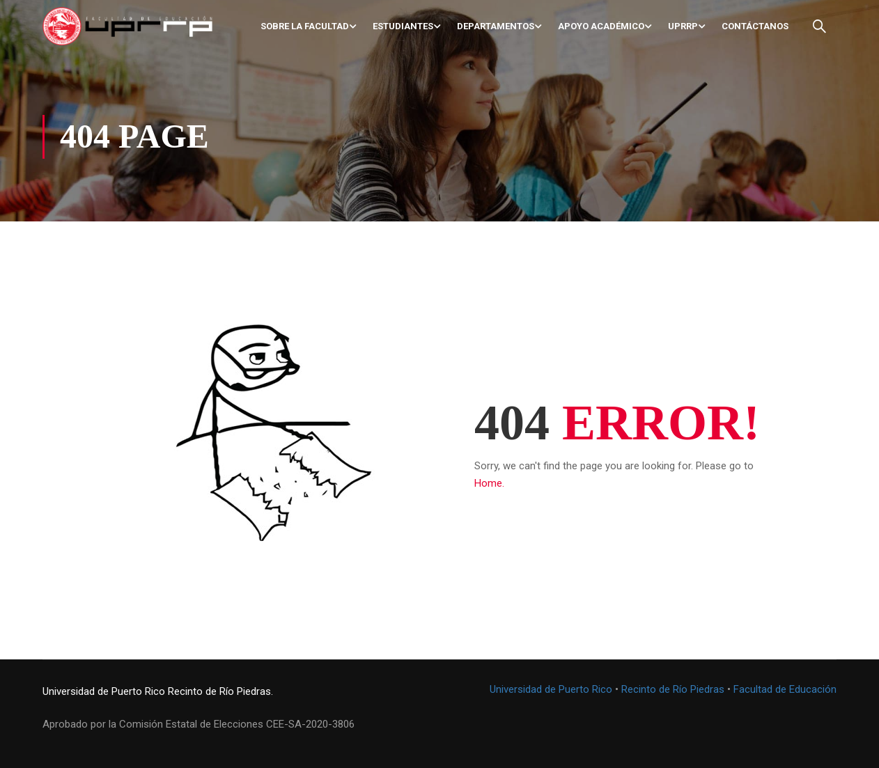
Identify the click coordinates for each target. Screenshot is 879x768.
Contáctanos (755, 26)
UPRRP (683, 26)
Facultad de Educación (785, 689)
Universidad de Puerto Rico (103, 691)
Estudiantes (403, 26)
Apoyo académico (601, 26)
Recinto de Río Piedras (672, 689)
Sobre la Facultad (304, 26)
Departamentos (495, 26)
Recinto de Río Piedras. (220, 691)
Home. (489, 483)
